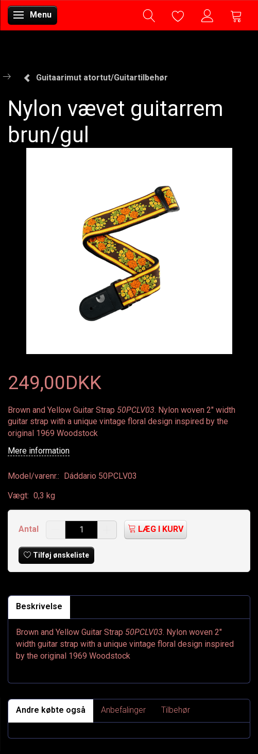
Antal (30, 529)
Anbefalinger (123, 710)
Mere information (39, 451)
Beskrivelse (39, 606)
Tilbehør (175, 710)
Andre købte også (50, 710)
